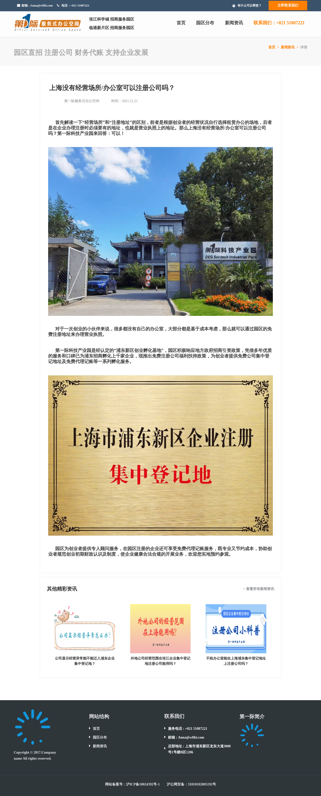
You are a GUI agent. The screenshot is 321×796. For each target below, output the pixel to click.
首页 (181, 22)
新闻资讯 (234, 22)
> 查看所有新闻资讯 (258, 589)
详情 (303, 47)
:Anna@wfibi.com (41, 5)
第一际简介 (252, 716)
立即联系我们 (287, 5)
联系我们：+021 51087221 (279, 22)
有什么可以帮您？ (249, 5)
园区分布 (205, 22)
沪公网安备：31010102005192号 (191, 784)
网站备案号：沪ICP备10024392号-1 (132, 784)
